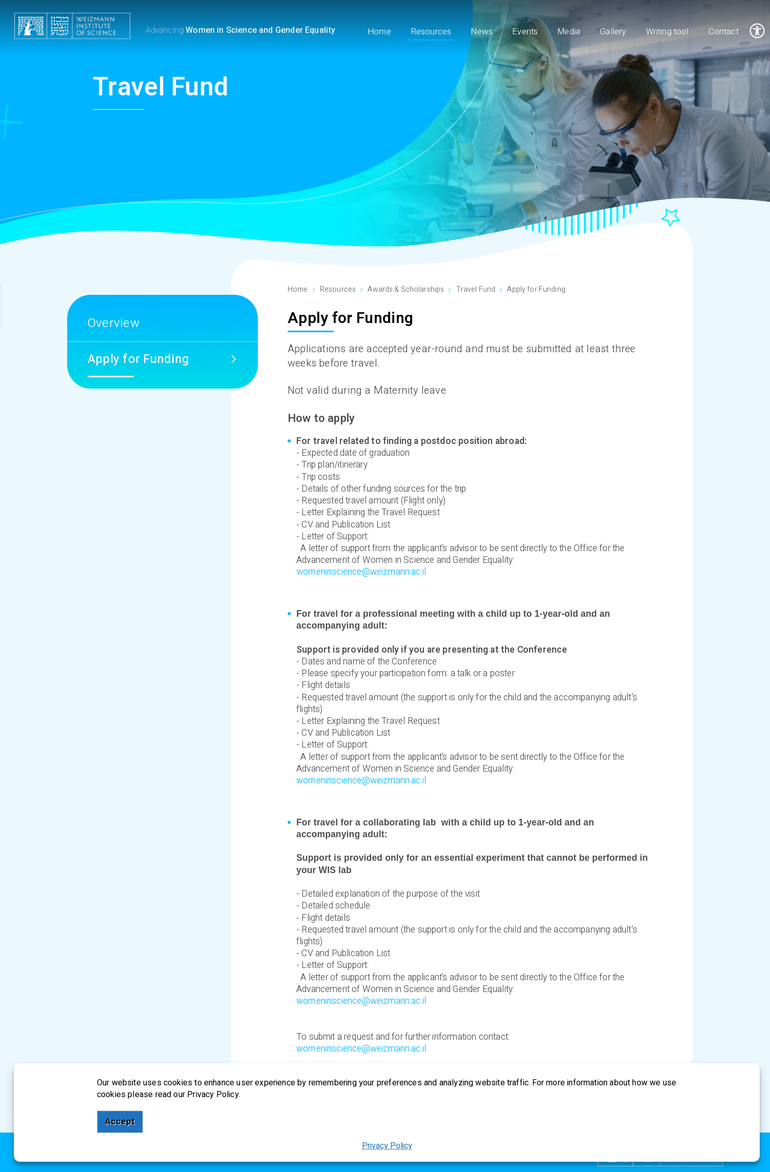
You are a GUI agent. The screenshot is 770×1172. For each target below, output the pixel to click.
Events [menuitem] (525, 32)
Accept (120, 1121)
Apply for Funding (536, 289)
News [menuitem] (482, 32)
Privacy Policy (387, 1145)
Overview (113, 323)
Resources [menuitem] (431, 32)
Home (298, 289)
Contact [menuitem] (723, 32)
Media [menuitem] (569, 32)
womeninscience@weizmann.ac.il (361, 572)
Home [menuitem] (379, 32)
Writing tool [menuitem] (667, 32)
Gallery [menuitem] (613, 32)
